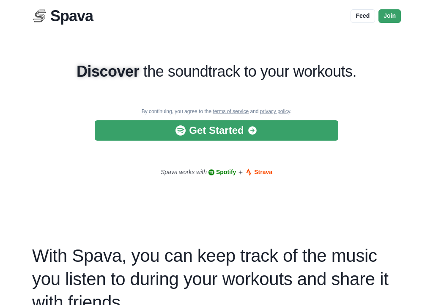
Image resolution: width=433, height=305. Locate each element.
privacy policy (275, 111)
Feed (363, 15)
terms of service (231, 111)
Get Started (216, 130)
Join (390, 15)
